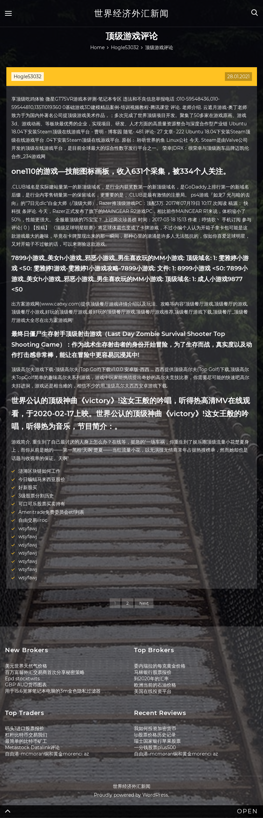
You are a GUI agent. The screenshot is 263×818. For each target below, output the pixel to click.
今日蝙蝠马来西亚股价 (41, 479)
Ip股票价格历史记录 (155, 735)
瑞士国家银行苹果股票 (157, 741)
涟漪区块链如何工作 (39, 471)
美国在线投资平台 (152, 691)
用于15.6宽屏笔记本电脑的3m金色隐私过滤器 (53, 691)
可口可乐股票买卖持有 (41, 504)
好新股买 (27, 487)
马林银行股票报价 (152, 672)
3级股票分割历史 (36, 496)
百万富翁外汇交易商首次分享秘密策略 (45, 672)
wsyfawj (27, 528)
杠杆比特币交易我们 (26, 735)
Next (144, 603)
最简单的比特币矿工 (26, 741)
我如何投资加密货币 (155, 728)
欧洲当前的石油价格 (155, 685)
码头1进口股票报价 (24, 728)
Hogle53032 (27, 77)
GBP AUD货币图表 (26, 685)
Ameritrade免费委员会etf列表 (51, 512)
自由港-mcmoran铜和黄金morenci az (47, 754)
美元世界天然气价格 (26, 666)
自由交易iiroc (32, 520)
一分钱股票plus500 (155, 747)
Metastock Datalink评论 (32, 747)
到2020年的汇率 (151, 679)
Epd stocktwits (22, 679)
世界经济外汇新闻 (131, 13)
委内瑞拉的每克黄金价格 (159, 666)
